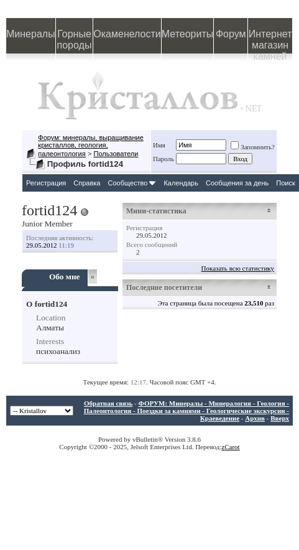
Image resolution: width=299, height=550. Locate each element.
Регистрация (46, 183)
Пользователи (116, 153)
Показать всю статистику (237, 268)
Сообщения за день (237, 183)
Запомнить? (253, 147)
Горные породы (74, 39)
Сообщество (132, 183)
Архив (255, 418)
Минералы (30, 34)
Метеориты (187, 34)
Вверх (279, 418)
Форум (231, 34)
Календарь (180, 183)
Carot (231, 446)
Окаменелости (126, 34)
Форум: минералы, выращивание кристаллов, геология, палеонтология (90, 145)
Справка (86, 183)
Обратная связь (108, 403)
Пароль (163, 158)
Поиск (285, 183)
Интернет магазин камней (270, 41)
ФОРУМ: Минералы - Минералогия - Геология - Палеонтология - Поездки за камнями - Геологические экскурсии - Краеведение (186, 410)
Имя (159, 145)
